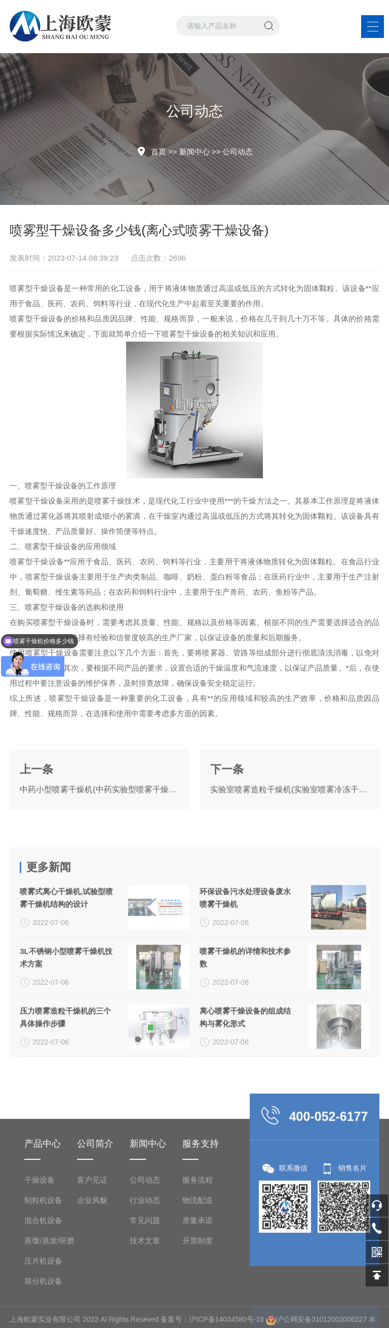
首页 (158, 151)
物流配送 (197, 1296)
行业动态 (145, 1296)
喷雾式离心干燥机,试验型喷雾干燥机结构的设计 (66, 979)
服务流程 (197, 1275)
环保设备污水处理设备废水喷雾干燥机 (245, 979)
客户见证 (92, 1275)
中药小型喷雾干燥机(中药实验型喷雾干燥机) (99, 816)
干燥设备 (39, 1275)
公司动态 (237, 151)
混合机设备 (43, 1316)
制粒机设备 (43, 1296)
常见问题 (145, 1316)
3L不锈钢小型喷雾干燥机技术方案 (66, 1039)
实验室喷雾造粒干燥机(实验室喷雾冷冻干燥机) (289, 816)
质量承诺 (197, 1316)
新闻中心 (194, 151)
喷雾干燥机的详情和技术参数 (245, 1039)
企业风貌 (92, 1296)
